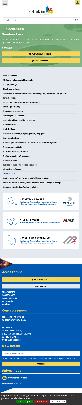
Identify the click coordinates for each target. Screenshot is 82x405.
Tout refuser (41, 401)
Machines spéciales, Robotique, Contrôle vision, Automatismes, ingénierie (30, 142)
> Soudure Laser (9, 173)
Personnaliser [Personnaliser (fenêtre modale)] (58, 401)
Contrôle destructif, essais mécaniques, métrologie (21, 102)
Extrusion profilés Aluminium (13, 115)
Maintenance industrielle (12, 147)
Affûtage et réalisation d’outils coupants (18, 80)
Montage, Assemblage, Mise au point (16, 156)
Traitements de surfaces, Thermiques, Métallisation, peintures (26, 178)
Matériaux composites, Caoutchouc (16, 151)
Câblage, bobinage (10, 84)
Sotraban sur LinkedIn (14, 378)
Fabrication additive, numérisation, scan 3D (19, 120)
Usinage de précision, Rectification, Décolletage (20, 187)
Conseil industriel (9, 98)
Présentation (8, 292)
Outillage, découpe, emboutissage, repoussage (20, 165)
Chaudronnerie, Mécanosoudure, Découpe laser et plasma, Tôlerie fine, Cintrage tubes (35, 93)
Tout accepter (24, 401)
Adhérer (6, 304)
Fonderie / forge (9, 129)
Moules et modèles (10, 160)
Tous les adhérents (10, 75)
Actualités (7, 301)
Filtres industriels (9, 124)
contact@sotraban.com (14, 320)
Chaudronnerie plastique (12, 89)
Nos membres (8, 295)
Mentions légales (7, 383)
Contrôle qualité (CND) (11, 107)
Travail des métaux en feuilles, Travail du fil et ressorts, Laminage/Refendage (32, 182)
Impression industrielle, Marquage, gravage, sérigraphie (24, 133)
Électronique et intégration (13, 111)
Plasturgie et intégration (12, 169)
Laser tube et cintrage (11, 138)
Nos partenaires (10, 298)
